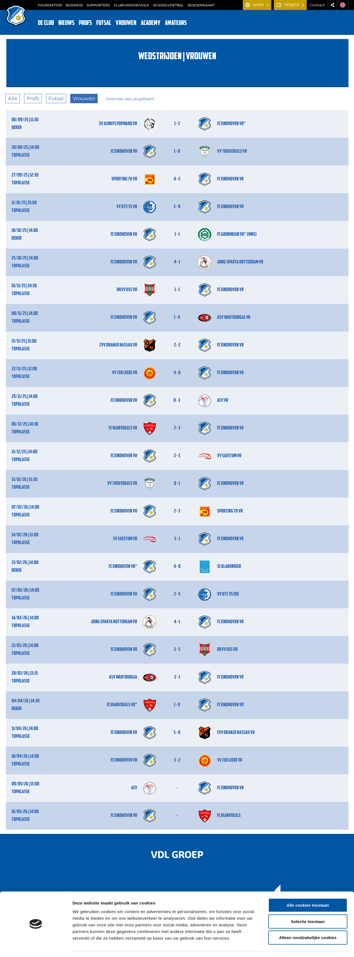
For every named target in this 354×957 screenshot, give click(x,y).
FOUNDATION (50, 5)
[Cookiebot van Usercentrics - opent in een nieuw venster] (36, 946)
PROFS (85, 23)
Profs (33, 98)
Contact (317, 4)
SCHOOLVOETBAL (168, 5)
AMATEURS (176, 23)
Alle (12, 98)
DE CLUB (46, 23)
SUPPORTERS (98, 5)
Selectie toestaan (308, 905)
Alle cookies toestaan (308, 889)
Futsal (56, 98)
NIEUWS (66, 23)
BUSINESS (74, 5)
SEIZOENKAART (201, 5)
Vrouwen (84, 98)
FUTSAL (103, 23)
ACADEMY (150, 23)
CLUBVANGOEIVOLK (131, 5)
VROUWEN (126, 23)
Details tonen (299, 946)
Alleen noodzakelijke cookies (308, 921)
